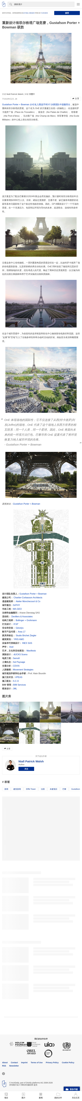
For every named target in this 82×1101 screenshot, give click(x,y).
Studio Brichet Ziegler (26, 635)
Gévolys (19, 628)
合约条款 (26, 13)
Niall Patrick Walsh (31, 761)
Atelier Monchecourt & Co (28, 601)
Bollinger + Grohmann (26, 620)
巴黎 (64, 789)
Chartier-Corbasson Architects (27, 597)
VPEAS (18, 677)
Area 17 (21, 632)
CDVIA (16, 666)
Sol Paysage (19, 662)
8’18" (15, 624)
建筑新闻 (17, 789)
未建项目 (53, 789)
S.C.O (16, 681)
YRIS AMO (18, 639)
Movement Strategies (23, 669)
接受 (67, 13)
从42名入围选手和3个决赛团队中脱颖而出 (50, 104)
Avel (11, 647)
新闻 (6, 789)
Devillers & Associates (22, 616)
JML (15, 688)
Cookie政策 (44, 13)
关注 (26, 769)
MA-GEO (17, 609)
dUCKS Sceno (20, 654)
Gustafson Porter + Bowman (16, 104)
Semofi (16, 658)
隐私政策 (32, 13)
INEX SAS (27, 643)
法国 (43, 789)
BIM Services (19, 685)
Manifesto (31, 651)
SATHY (16, 605)
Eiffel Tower (31, 789)
